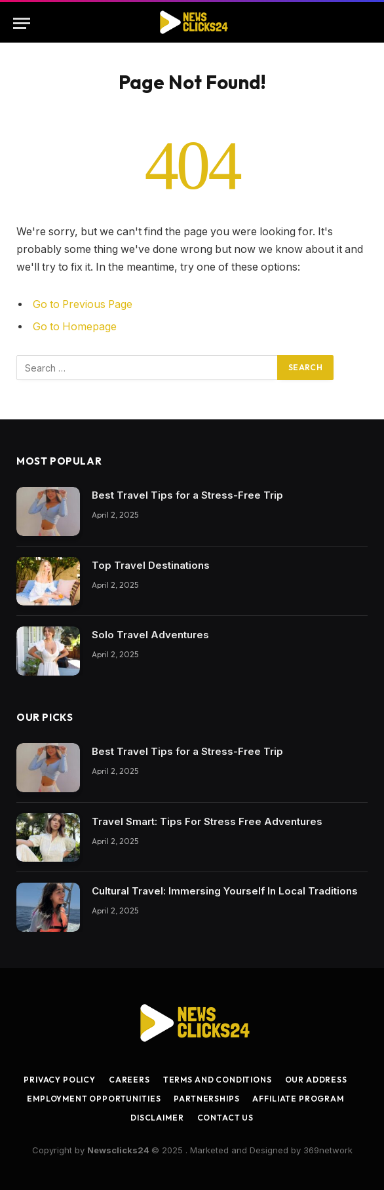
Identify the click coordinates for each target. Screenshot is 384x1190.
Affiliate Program (297, 1099)
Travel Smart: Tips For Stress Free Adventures (207, 821)
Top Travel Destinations (151, 565)
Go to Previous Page (82, 304)
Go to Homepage (75, 326)
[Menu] (21, 23)
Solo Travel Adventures (150, 634)
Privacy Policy (60, 1079)
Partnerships (206, 1099)
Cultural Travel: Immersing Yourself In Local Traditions (225, 891)
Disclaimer (156, 1118)
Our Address (316, 1079)
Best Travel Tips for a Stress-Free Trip (187, 495)
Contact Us (225, 1118)
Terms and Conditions (217, 1079)
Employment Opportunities (94, 1099)
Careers (129, 1079)
